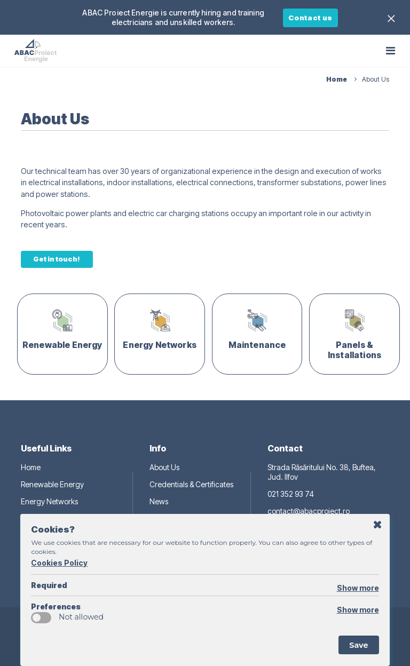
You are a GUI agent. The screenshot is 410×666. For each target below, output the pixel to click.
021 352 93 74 (290, 493)
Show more (358, 587)
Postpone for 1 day (377, 525)
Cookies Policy (59, 562)
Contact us (310, 17)
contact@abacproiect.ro (308, 511)
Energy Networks (49, 501)
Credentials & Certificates (191, 484)
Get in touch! (56, 259)
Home (31, 467)
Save (358, 645)
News (158, 501)
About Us (164, 467)
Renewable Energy (52, 484)
